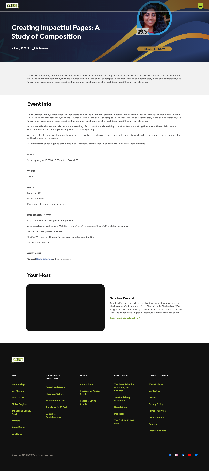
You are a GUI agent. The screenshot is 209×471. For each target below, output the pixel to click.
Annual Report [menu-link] (18, 427)
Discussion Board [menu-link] (157, 430)
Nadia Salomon (44, 258)
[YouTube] (189, 455)
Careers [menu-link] (153, 424)
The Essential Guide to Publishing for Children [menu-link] (125, 387)
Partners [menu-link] (15, 420)
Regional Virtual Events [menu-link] (88, 402)
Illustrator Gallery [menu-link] (55, 393)
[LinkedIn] (183, 455)
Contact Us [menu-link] (154, 390)
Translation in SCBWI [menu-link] (56, 407)
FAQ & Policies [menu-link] (156, 384)
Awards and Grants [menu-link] (55, 387)
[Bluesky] (196, 455)
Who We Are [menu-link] (17, 397)
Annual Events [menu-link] (87, 384)
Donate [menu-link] (152, 397)
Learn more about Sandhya (125, 317)
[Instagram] (176, 455)
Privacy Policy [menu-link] (156, 404)
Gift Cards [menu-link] (16, 433)
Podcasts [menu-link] (119, 413)
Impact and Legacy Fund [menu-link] (21, 412)
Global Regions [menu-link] (19, 404)
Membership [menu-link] (18, 384)
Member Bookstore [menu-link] (56, 400)
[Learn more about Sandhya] (146, 317)
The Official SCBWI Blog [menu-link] (124, 422)
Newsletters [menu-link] (120, 407)
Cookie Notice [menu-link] (156, 417)
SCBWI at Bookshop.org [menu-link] (53, 415)
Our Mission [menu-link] (17, 390)
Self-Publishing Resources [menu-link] (122, 399)
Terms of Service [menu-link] (157, 410)
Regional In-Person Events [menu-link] (90, 392)
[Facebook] (170, 455)
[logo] (12, 6)
